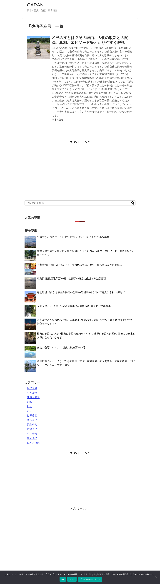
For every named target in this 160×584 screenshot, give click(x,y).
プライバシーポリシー (90, 579)
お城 (29, 402)
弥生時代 (32, 433)
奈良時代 (32, 420)
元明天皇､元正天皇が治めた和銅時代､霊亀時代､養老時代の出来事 (74, 306)
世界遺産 (32, 415)
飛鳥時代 (32, 424)
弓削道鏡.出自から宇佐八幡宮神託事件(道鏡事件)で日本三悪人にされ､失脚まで (81, 292)
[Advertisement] (80, 169)
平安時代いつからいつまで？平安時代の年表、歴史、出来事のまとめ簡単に (79, 264)
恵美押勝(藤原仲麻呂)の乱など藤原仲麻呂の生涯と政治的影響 (71, 278)
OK (62, 579)
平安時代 (32, 393)
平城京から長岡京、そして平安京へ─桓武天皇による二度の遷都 (73, 237)
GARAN (35, 4)
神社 (29, 406)
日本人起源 (33, 442)
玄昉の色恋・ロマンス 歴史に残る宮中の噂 (61, 347)
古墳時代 (32, 429)
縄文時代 (32, 438)
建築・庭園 (33, 397)
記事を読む (58, 119)
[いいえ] (156, 577)
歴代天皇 (32, 388)
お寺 (29, 411)
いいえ (72, 579)
